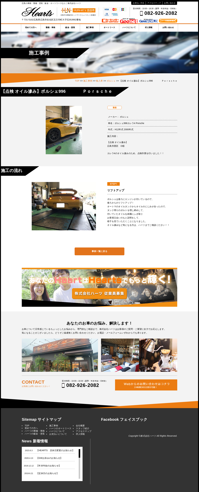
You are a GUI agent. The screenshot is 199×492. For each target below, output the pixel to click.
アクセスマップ (154, 3)
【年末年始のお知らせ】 (48, 465)
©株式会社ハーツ (147, 436)
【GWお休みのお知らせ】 (49, 458)
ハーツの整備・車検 (35, 431)
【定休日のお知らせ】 (47, 473)
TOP (27, 425)
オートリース (109, 27)
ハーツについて (129, 27)
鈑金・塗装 (70, 27)
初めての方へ (31, 27)
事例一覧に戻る (99, 251)
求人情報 (149, 27)
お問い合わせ (170, 3)
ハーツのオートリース (60, 428)
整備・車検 (50, 27)
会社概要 (80, 425)
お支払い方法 (138, 3)
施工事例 (90, 27)
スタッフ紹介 (82, 428)
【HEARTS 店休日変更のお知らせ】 (55, 450)
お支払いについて (58, 434)
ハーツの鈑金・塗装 (35, 433)
